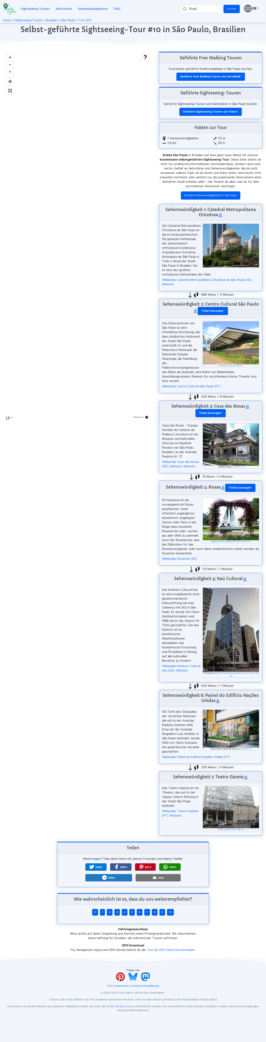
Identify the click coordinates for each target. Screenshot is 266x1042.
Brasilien (52, 20)
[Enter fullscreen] (10, 90)
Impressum (122, 986)
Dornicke (223, 366)
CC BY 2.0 (239, 467)
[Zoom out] (10, 64)
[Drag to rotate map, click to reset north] (10, 72)
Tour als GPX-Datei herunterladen (171, 949)
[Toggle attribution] (146, 417)
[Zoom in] (10, 57)
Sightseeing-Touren (35, 8)
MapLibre (138, 417)
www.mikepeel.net (237, 673)
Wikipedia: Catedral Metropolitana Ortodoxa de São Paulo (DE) (207, 279)
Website (168, 284)
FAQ (117, 8)
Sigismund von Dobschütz (224, 542)
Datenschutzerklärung (145, 986)
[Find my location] (10, 81)
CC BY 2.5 (247, 749)
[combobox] (202, 9)
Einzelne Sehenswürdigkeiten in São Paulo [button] (210, 195)
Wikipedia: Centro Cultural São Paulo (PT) (191, 386)
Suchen (231, 9)
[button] (96, 867)
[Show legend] (145, 57)
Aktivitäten (64, 8)
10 (170, 912)
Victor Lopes (223, 829)
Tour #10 (85, 20)
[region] (77, 236)
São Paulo (68, 20)
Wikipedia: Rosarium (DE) (179, 558)
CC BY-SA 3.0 (236, 366)
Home (7, 20)
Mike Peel (222, 673)
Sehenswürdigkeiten (93, 8)
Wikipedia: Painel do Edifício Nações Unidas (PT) (196, 757)
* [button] (212, 311)
